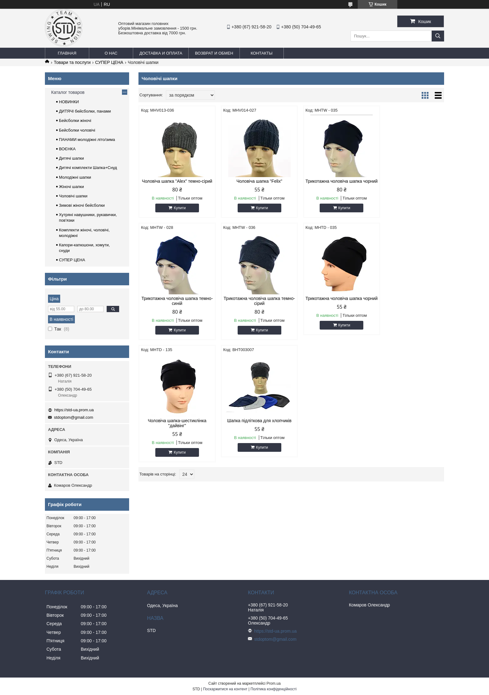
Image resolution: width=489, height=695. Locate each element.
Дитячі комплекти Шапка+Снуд (88, 167)
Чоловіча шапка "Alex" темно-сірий (175, 184)
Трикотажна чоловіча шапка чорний (330, 184)
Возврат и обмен (214, 53)
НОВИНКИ (69, 101)
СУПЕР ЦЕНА (109, 62)
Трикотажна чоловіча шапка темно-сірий (175, 306)
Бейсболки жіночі (75, 120)
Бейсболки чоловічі (77, 130)
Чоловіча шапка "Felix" (252, 181)
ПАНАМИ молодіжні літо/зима (87, 139)
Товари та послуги (72, 62)
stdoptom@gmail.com (73, 417)
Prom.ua (274, 683)
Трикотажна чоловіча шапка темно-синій (408, 184)
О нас (111, 53)
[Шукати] (438, 36)
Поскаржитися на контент (225, 689)
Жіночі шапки (71, 186)
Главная (67, 53)
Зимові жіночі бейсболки (82, 205)
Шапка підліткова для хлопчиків (407, 303)
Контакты (262, 53)
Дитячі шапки (71, 158)
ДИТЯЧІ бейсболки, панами (85, 111)
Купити (177, 213)
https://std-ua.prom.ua (74, 410)
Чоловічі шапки (73, 196)
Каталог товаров (68, 92)
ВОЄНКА (67, 149)
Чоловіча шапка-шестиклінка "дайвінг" (330, 306)
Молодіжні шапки (75, 177)
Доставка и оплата (160, 53)
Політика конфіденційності (273, 689)
